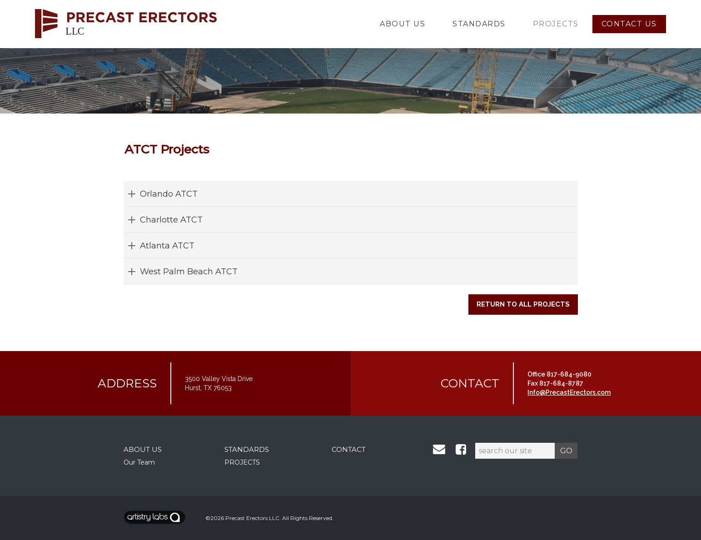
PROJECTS (242, 462)
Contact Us (629, 24)
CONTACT (349, 449)
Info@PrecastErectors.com (569, 392)
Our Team (139, 462)
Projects (556, 24)
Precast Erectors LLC (252, 518)
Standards (479, 24)
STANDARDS (246, 449)
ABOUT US (143, 449)
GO (566, 450)
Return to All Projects (523, 304)
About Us (402, 24)
